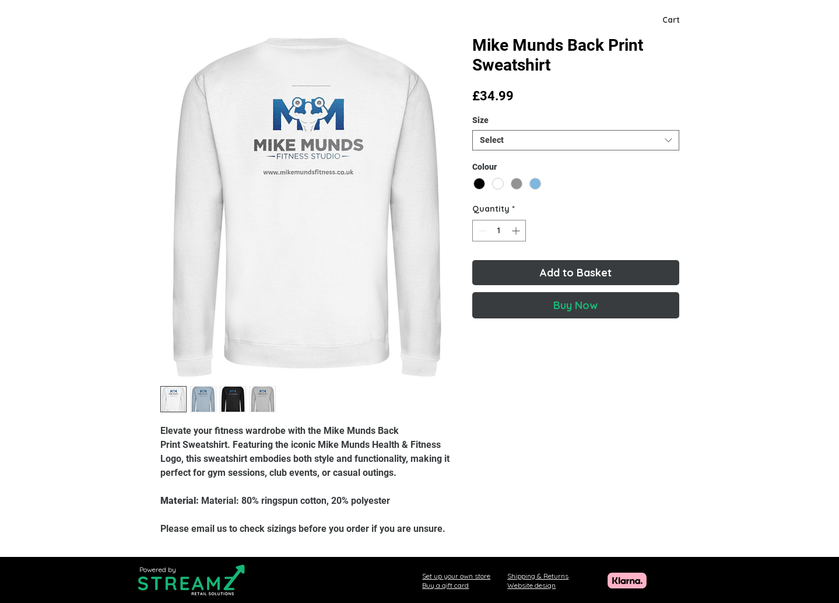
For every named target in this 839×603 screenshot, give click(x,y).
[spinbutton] (499, 230)
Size (480, 120)
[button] (683, 19)
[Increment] (517, 230)
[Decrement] (481, 230)
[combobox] (575, 140)
